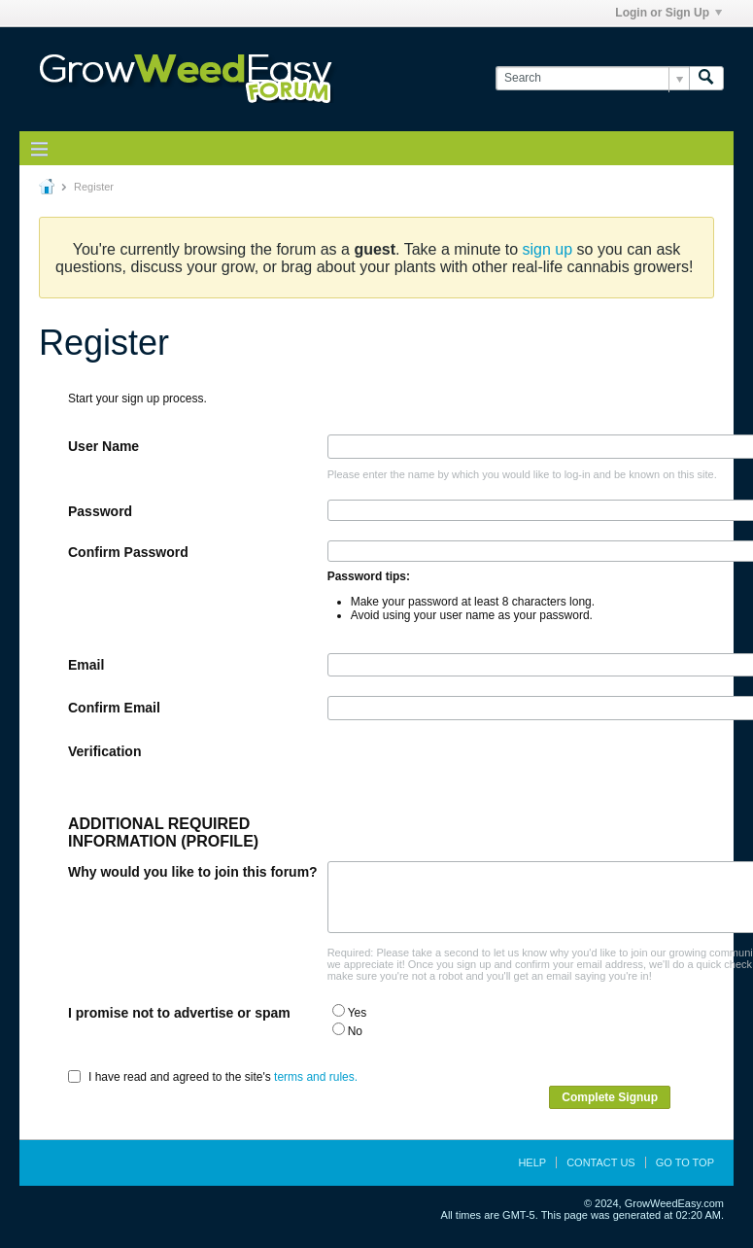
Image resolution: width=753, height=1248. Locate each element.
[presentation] (475, 777)
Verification (104, 751)
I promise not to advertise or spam (179, 1013)
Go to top (685, 1162)
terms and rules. (316, 1077)
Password (100, 511)
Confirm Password (128, 552)
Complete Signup (610, 1097)
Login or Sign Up (668, 12)
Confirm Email (114, 707)
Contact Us (600, 1162)
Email (86, 665)
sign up (548, 249)
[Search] (592, 78)
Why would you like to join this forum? (193, 872)
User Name (103, 446)
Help (532, 1162)
